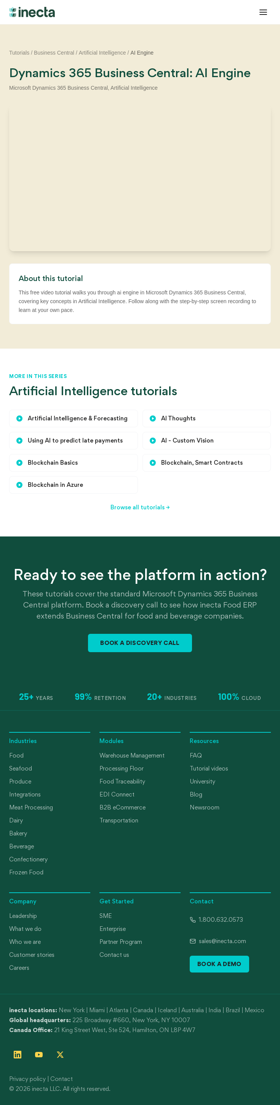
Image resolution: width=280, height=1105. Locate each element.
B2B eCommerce (122, 807)
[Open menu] (263, 12)
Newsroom (204, 807)
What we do (25, 928)
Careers (19, 967)
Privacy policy (27, 1078)
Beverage (21, 846)
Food (16, 755)
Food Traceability (122, 781)
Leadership (23, 915)
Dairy (16, 820)
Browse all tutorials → (140, 507)
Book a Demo (219, 964)
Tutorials (19, 53)
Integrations (25, 794)
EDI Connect (116, 794)
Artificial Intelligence (102, 53)
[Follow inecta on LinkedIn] (17, 1054)
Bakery (18, 833)
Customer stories (31, 954)
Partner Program (120, 941)
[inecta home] (32, 12)
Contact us (114, 954)
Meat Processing (31, 807)
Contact (61, 1078)
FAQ (196, 755)
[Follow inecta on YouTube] (38, 1054)
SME (105, 915)
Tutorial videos (209, 768)
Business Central (54, 53)
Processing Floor (121, 768)
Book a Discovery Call (139, 642)
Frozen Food (26, 872)
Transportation (118, 820)
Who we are (25, 941)
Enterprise (112, 928)
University (202, 781)
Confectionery (28, 859)
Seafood (20, 768)
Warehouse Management (132, 755)
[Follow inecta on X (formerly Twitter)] (60, 1054)
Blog (196, 794)
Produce (20, 781)
